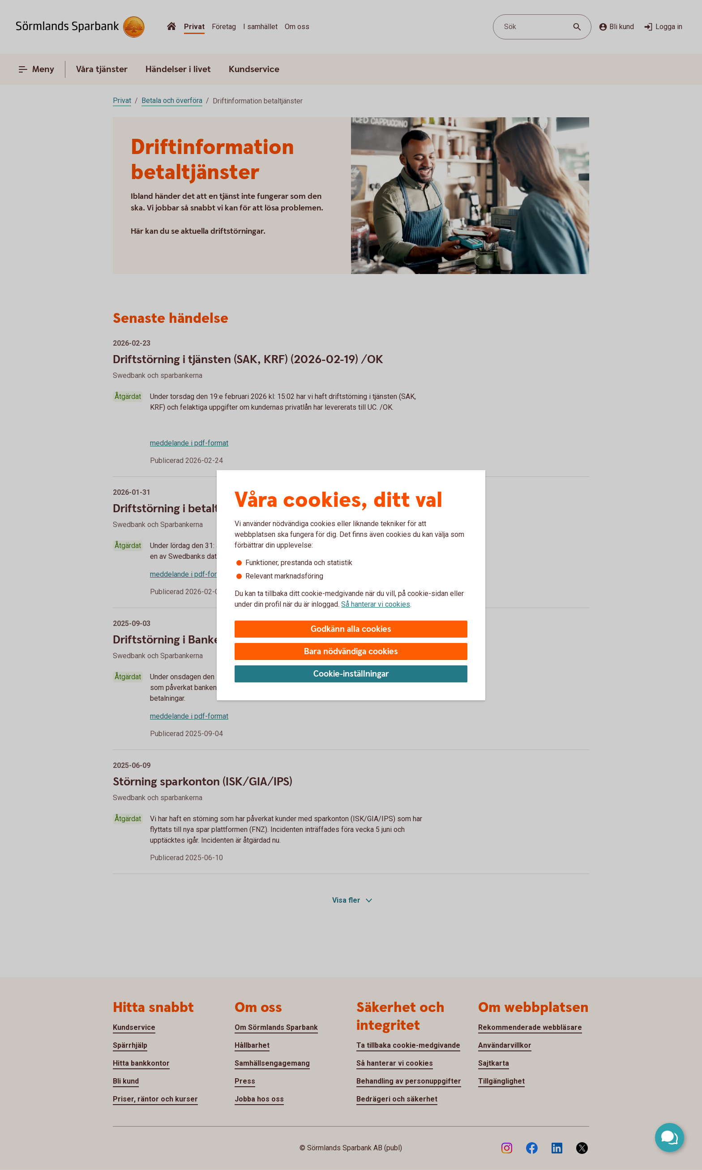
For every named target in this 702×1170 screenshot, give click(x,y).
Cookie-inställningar (351, 674)
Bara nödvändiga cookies (351, 651)
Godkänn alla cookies (351, 629)
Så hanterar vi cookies (375, 604)
